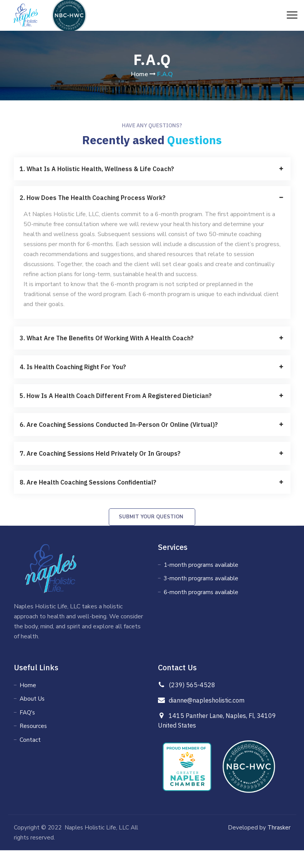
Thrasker (278, 828)
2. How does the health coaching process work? (93, 198)
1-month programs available (201, 566)
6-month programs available (201, 593)
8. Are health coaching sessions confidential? (88, 482)
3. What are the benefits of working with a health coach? (107, 338)
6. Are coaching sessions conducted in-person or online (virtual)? (119, 424)
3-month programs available (201, 579)
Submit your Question (151, 517)
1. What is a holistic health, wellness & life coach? (97, 169)
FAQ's (27, 713)
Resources (33, 727)
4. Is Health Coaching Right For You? (73, 367)
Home (139, 74)
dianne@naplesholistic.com (206, 701)
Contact (30, 740)
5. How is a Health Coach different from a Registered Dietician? (116, 396)
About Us (32, 700)
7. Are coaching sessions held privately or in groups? (100, 453)
